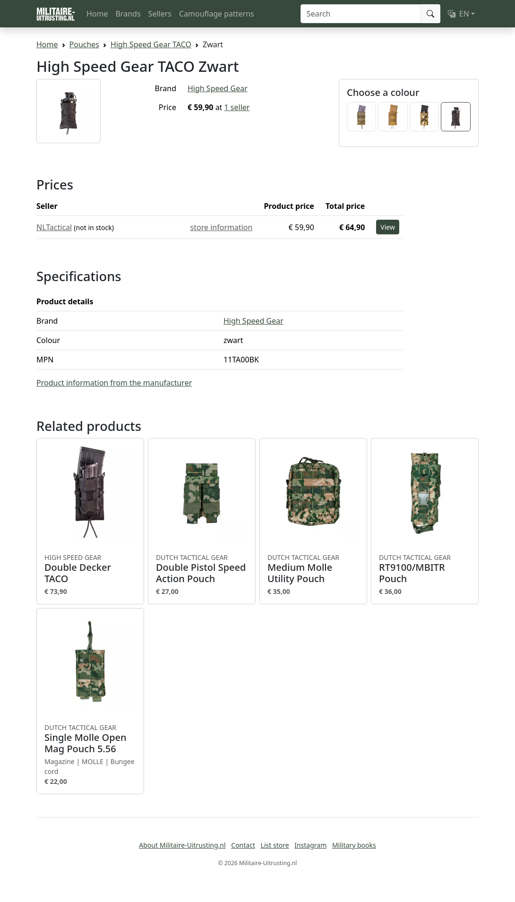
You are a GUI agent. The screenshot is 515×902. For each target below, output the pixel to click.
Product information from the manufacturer (114, 383)
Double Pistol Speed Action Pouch (202, 569)
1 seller (237, 107)
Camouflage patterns (216, 14)
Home (97, 14)
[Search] (360, 13)
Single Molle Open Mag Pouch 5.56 (90, 739)
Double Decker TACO (90, 569)
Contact (243, 845)
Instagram (310, 845)
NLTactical (54, 227)
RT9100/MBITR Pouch (425, 569)
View (387, 227)
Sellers (160, 14)
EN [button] (458, 14)
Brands (128, 14)
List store (275, 845)
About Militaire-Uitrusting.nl (182, 845)
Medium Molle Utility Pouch (313, 569)
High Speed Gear (218, 88)
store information (221, 227)
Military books (354, 845)
